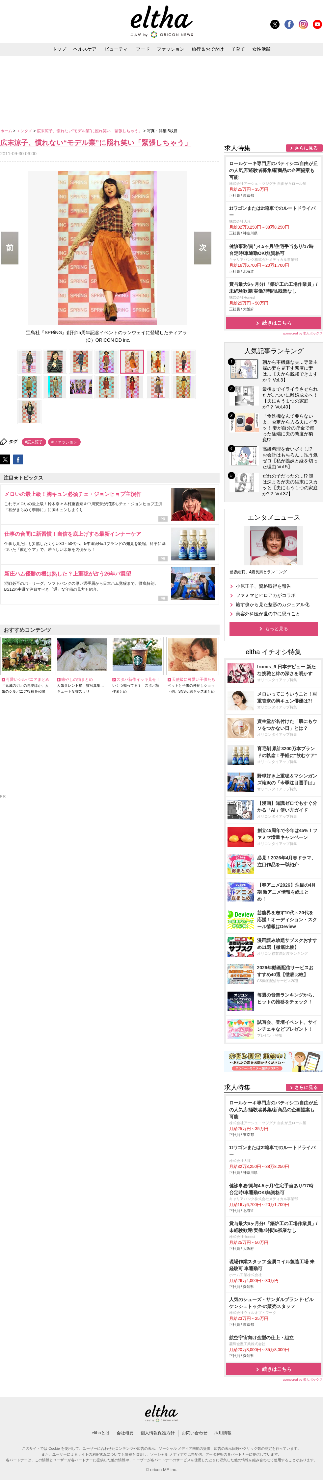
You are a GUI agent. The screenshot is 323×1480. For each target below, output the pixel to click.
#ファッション (64, 442)
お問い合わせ (194, 1432)
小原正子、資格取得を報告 (263, 586)
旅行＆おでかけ (208, 49)
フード (143, 49)
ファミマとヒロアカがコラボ (266, 595)
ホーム (6, 131)
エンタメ (24, 131)
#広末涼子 (34, 442)
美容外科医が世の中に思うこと (268, 613)
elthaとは (100, 1432)
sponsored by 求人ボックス (303, 333)
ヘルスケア (84, 49)
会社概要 (125, 1432)
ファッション (170, 49)
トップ (59, 49)
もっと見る (276, 628)
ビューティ (116, 49)
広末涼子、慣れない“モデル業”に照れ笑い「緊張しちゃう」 (90, 131)
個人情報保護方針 (158, 1432)
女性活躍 (261, 49)
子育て (238, 49)
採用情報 (222, 1432)
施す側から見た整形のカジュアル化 (273, 604)
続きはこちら (277, 323)
